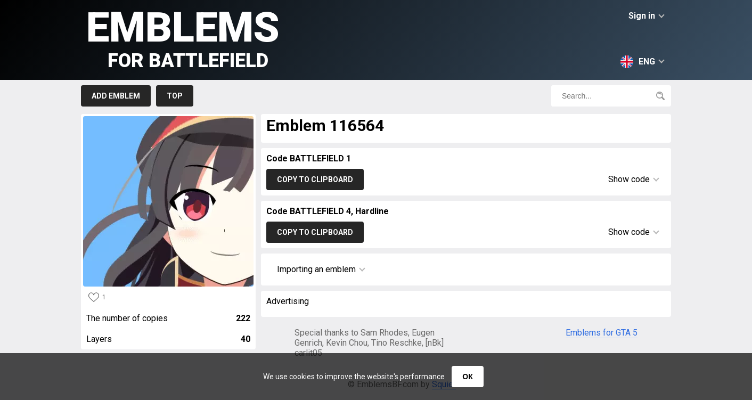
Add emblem (116, 96)
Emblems (183, 37)
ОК (467, 376)
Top (175, 96)
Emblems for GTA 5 (601, 333)
